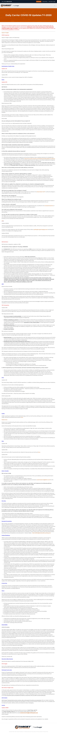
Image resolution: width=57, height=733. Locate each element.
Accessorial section (49, 205)
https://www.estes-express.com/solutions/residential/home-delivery (39, 158)
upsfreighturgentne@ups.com (41, 229)
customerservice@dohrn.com (43, 479)
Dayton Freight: (5, 32)
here (22, 417)
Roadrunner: (4, 419)
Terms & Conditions (39, 731)
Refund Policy (45, 731)
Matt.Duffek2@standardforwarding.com (41, 532)
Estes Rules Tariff (41, 191)
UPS (3, 220)
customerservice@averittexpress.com (29, 712)
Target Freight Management (19, 731)
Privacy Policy (33, 731)
